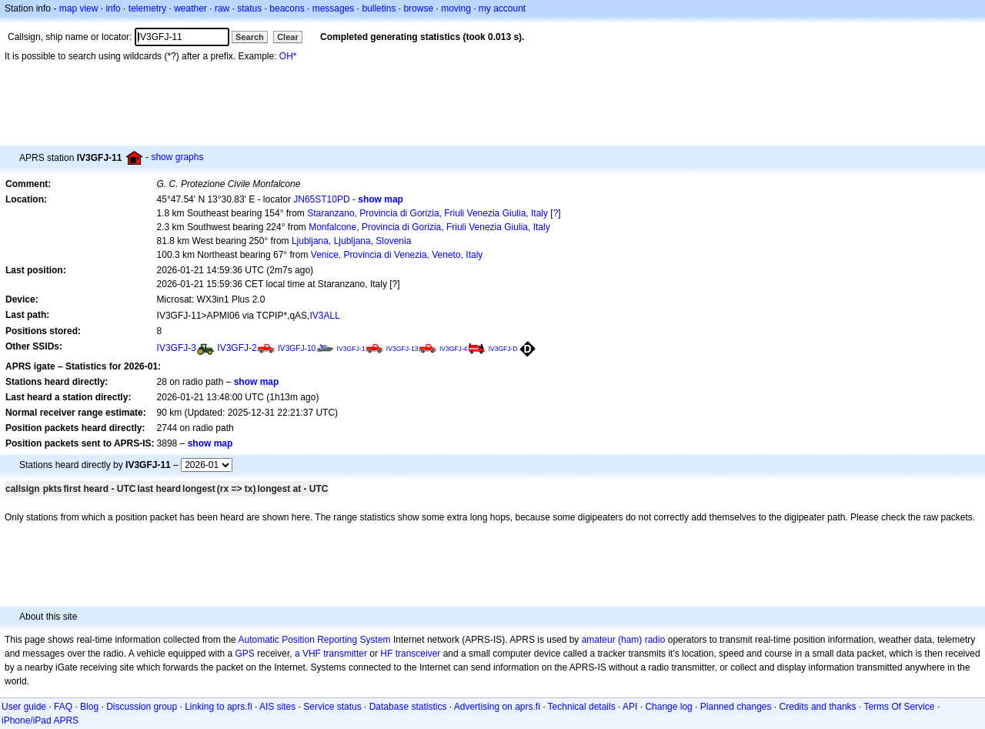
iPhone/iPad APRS (40, 720)
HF (386, 653)
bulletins (379, 8)
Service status (332, 706)
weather (190, 8)
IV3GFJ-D (503, 349)
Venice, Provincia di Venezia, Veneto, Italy (396, 254)
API (630, 706)
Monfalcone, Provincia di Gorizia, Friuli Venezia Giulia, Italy (429, 227)
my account (502, 8)
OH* (288, 56)
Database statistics (408, 706)
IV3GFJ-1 (351, 349)
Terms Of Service (898, 706)
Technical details (582, 706)
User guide (24, 706)
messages (333, 8)
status (249, 8)
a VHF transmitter (331, 653)
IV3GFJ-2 (236, 348)
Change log (668, 706)
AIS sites (277, 706)
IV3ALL (324, 315)
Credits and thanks (818, 706)
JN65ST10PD (321, 199)
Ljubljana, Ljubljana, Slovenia (351, 241)
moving (456, 8)
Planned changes (736, 706)
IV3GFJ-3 (176, 348)
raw (222, 8)
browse (418, 8)
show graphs (177, 157)
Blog (89, 706)
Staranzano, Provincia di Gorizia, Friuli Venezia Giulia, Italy (427, 213)
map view (78, 8)
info (112, 8)
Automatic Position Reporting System (314, 639)
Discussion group (141, 706)
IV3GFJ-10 (297, 348)
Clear (288, 37)
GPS (245, 653)
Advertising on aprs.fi (497, 706)
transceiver (418, 653)
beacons (286, 8)
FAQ (63, 706)
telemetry (147, 8)
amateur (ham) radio (624, 639)
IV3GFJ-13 (402, 349)
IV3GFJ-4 (453, 349)
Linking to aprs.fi (218, 706)
